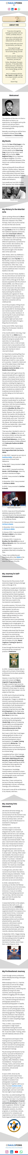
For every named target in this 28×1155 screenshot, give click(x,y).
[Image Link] (14, 3)
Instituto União (17, 1086)
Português (20, 1147)
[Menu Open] (14, 5)
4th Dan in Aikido (9, 529)
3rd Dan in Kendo (7, 524)
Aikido (19, 557)
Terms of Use (14, 1147)
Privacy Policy (8, 1147)
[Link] (9, 9)
